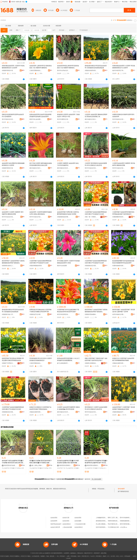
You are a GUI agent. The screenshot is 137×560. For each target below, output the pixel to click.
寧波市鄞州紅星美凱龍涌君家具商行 (119, 524)
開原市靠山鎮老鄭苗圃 (35, 119)
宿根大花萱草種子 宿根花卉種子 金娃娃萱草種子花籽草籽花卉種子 (96, 359)
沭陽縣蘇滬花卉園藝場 (91, 265)
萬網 (104, 556)
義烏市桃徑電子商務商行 (118, 70)
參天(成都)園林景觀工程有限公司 (63, 363)
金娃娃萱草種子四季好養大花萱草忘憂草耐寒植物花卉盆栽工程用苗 (68, 213)
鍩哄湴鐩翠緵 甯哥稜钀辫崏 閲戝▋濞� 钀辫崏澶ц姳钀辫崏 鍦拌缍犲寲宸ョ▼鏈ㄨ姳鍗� (96, 462)
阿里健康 (127, 556)
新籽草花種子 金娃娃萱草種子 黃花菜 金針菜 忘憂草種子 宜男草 (123, 310)
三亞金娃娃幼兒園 (79, 524)
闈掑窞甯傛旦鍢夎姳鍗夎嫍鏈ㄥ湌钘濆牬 (10, 465)
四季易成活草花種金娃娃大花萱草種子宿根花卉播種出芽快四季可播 (40, 310)
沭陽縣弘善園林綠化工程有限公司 (91, 363)
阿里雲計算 (85, 556)
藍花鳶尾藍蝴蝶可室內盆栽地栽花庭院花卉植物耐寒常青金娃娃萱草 (123, 262)
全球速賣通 (35, 556)
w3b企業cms (123, 527)
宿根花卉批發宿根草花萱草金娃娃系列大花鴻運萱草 (13, 115)
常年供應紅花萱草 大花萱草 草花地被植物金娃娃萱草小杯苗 (68, 262)
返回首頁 (87, 479)
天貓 (47, 556)
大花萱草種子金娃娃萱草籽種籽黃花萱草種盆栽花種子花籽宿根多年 (123, 213)
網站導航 (104, 553)
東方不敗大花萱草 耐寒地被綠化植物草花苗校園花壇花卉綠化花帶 (40, 164)
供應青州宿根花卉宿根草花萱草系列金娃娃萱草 (123, 115)
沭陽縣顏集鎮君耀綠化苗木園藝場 (63, 217)
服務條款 (73, 553)
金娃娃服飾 (77, 521)
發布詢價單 (121, 489)
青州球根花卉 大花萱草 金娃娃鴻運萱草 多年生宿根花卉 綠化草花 (96, 408)
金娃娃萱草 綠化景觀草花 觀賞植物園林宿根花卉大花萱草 (13, 164)
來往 (117, 556)
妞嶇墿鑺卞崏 (61, 468)
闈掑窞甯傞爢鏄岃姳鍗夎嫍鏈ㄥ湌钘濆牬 (65, 465)
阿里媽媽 (73, 556)
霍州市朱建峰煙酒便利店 (127, 517)
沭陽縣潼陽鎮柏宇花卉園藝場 (118, 412)
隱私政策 (80, 553)
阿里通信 (98, 556)
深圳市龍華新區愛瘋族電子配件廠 (106, 527)
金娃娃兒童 (65, 517)
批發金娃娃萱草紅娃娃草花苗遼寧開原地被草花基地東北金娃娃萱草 (40, 115)
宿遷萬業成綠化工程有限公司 (8, 265)
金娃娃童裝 (53, 517)
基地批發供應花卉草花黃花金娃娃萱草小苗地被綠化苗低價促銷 (13, 310)
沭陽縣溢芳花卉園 (34, 314)
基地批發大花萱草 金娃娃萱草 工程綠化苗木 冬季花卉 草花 (68, 115)
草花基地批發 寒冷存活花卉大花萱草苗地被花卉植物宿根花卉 (40, 359)
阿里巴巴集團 (4, 556)
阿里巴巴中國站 (26, 556)
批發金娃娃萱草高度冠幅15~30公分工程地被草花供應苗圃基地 (68, 359)
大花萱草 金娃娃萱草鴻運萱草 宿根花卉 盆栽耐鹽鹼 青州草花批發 (68, 408)
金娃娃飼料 (53, 521)
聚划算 (52, 556)
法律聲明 (66, 553)
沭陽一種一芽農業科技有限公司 (91, 217)
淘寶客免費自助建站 (114, 521)
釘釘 (121, 556)
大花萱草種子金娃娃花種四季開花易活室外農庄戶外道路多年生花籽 (96, 213)
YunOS (92, 556)
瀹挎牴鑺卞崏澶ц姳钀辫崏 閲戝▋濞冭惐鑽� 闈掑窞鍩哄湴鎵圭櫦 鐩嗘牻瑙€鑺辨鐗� (13, 462)
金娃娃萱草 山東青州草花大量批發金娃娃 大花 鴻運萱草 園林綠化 (40, 67)
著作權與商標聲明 (56, 553)
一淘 (57, 556)
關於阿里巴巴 (88, 553)
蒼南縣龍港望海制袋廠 (102, 521)
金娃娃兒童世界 (55, 527)
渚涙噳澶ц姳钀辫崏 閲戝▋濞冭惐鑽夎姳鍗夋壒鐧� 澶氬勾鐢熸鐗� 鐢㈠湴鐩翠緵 (68, 462)
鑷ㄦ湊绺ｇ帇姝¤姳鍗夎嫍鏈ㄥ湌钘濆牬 (38, 465)
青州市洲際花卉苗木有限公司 (63, 119)
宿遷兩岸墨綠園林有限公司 (91, 314)
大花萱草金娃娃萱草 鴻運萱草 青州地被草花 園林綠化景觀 (123, 164)
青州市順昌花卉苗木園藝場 (8, 119)
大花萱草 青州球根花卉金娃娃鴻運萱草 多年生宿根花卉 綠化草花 (96, 164)
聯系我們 (97, 553)
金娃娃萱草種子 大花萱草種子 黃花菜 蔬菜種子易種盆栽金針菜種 (123, 408)
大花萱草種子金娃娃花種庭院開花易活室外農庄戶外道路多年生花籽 (13, 408)
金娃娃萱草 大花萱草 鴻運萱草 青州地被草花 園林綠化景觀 (12, 213)
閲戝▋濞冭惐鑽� (15, 468)
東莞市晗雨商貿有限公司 (63, 314)
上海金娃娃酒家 (67, 527)
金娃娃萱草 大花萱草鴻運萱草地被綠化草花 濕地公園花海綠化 (40, 213)
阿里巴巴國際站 (15, 556)
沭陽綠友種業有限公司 (91, 70)
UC (108, 556)
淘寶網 (42, 556)
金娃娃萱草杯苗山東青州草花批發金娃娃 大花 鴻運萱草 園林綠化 (68, 67)
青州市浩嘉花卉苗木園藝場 (91, 168)
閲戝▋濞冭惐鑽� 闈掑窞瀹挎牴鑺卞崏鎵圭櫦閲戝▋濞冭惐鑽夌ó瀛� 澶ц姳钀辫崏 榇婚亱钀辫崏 (40, 462)
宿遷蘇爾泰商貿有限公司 (118, 217)
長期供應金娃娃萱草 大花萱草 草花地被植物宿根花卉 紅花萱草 (13, 67)
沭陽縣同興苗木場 (7, 70)
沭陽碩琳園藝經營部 (35, 265)
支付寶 (113, 556)
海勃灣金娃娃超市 (55, 524)
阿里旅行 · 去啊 (64, 556)
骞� (23, 465)
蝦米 (79, 556)
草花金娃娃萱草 (102, 489)
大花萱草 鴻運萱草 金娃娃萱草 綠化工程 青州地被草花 (68, 164)
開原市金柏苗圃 (62, 265)
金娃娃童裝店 (66, 524)
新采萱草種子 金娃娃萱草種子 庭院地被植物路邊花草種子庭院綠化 (13, 262)
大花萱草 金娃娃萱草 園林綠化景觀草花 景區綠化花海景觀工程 (96, 115)
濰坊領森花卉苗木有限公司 (91, 119)
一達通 (134, 556)
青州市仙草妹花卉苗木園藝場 (63, 70)
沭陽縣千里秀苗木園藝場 (8, 363)
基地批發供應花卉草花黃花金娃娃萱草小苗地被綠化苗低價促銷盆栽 (96, 67)
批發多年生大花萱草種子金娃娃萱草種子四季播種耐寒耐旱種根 (123, 359)
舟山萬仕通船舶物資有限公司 (105, 524)
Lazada (68, 558)
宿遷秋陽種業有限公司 (118, 265)
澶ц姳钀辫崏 (5, 468)
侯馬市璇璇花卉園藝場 (118, 314)
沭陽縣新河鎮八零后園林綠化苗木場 (8, 314)
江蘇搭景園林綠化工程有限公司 (35, 70)
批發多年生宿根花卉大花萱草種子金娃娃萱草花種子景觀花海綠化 (40, 408)
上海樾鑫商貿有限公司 (102, 517)
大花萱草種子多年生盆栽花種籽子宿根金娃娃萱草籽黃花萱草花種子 (68, 310)
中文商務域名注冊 (113, 527)
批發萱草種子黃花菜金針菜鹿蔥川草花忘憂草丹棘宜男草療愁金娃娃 (13, 359)
